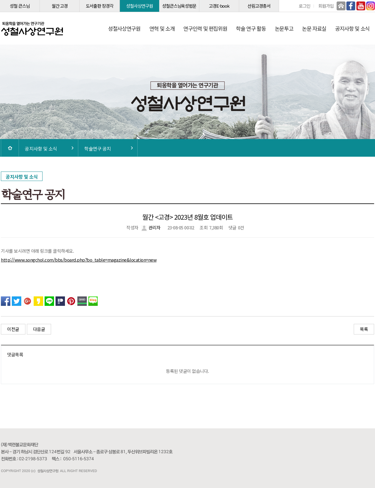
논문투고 (284, 28)
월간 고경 (60, 6)
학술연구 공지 (97, 148)
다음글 (39, 329)
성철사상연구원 (139, 6)
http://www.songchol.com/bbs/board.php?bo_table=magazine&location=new (78, 260)
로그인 (304, 6)
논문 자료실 (314, 28)
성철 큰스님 (20, 6)
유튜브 (360, 5)
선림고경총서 (258, 6)
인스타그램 (370, 5)
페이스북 (350, 5)
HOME (10, 148)
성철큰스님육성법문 (179, 6)
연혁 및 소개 (162, 28)
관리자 (150, 227)
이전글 (13, 329)
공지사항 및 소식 (352, 28)
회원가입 (326, 6)
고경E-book (219, 6)
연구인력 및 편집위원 (205, 28)
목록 (364, 329)
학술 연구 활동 (251, 28)
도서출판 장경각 (99, 6)
